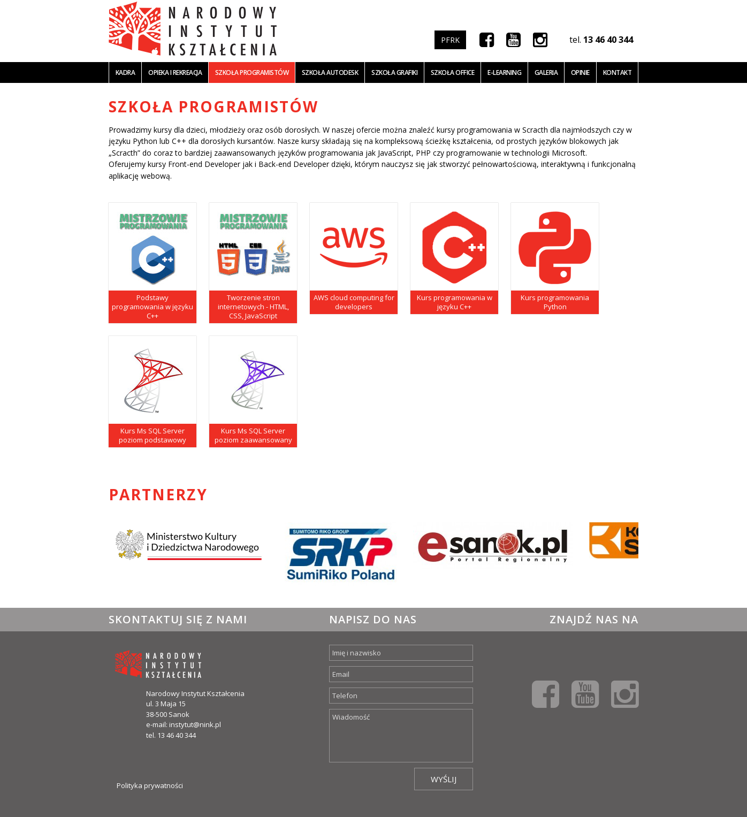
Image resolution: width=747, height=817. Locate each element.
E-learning (504, 72)
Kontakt (617, 72)
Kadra (125, 72)
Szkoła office (453, 72)
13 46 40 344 (608, 39)
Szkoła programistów (252, 72)
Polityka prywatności (150, 785)
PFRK (450, 40)
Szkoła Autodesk (330, 72)
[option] (189, 554)
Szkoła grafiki (394, 72)
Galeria (546, 72)
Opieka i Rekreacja (175, 72)
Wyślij (443, 779)
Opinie (580, 72)
